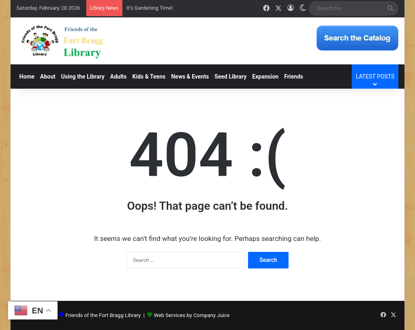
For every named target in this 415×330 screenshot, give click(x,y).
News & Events (190, 76)
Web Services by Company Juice (192, 315)
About (48, 76)
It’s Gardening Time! (149, 8)
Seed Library (230, 76)
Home (26, 76)
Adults (118, 76)
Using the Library (83, 76)
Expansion (265, 76)
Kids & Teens (149, 76)
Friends (293, 76)
